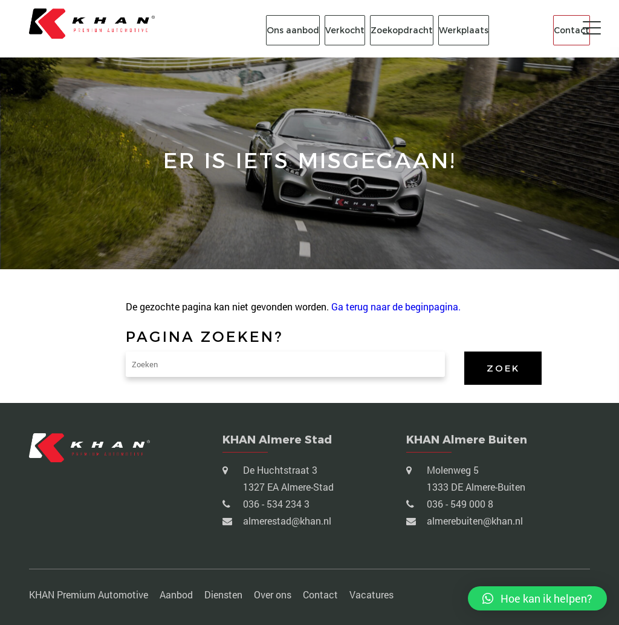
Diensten (223, 594)
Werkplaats (463, 30)
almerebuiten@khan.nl (473, 520)
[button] (537, 598)
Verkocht (345, 30)
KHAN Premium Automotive (88, 594)
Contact (571, 30)
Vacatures (371, 594)
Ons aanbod (293, 30)
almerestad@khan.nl (286, 520)
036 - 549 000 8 (458, 503)
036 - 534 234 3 (275, 503)
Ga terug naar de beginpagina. (396, 306)
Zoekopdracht (402, 30)
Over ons (272, 594)
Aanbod (176, 594)
